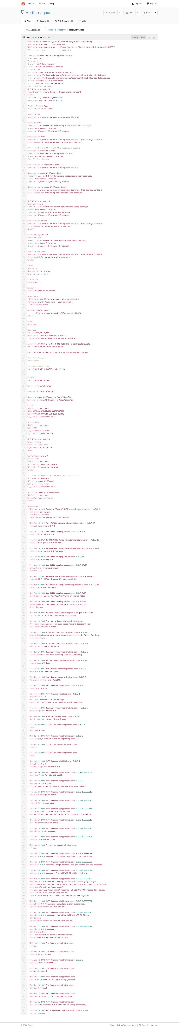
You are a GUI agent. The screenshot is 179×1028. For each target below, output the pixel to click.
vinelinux (32, 13)
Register (137, 4)
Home (31, 4)
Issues (43, 21)
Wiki (82, 21)
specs (47, 13)
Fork (147, 13)
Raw (143, 37)
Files (27, 21)
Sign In (151, 4)
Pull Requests (64, 21)
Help (52, 4)
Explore (42, 4)
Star (129, 13)
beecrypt (62, 30)
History (135, 37)
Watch (110, 13)
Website (154, 1025)
